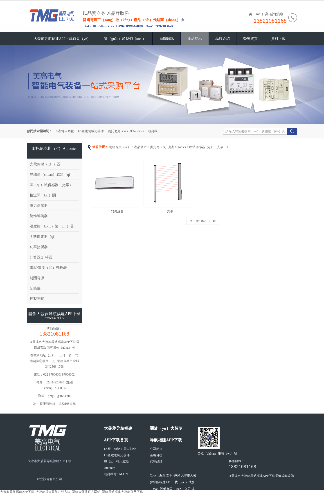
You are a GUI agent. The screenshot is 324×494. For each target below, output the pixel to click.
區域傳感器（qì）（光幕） (207, 147)
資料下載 (278, 38)
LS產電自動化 (64, 131)
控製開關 (37, 298)
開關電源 (37, 278)
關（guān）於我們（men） (125, 38)
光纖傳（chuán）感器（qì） (52, 174)
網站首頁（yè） (120, 147)
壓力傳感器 (39, 205)
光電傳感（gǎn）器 (45, 164)
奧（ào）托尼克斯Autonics (116, 465)
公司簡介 (156, 449)
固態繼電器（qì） (44, 236)
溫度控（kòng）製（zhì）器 (52, 226)
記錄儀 (35, 288)
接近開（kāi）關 (43, 195)
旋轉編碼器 (39, 216)
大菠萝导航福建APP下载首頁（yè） (62, 38)
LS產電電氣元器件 (91, 131)
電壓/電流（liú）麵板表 (48, 267)
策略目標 (156, 455)
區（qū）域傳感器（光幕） (51, 185)
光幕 (170, 211)
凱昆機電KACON (116, 474)
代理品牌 (156, 461)
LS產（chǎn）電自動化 (120, 449)
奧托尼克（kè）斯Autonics (126, 131)
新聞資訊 (167, 38)
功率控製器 (39, 247)
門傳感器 (117, 211)
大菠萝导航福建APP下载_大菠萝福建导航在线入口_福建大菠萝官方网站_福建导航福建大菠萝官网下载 (71, 492)
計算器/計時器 (41, 257)
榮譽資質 (250, 38)
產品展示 (194, 38)
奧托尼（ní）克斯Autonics (168, 147)
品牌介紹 (222, 38)
